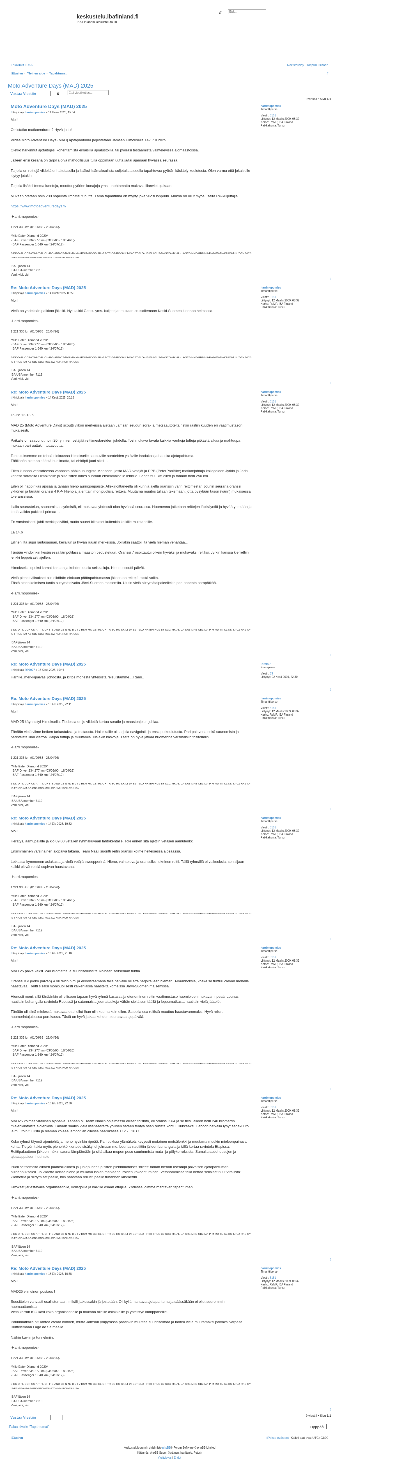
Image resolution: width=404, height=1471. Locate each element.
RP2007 (266, 664)
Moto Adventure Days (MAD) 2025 (50, 86)
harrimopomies (271, 105)
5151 (273, 115)
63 (271, 673)
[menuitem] (29, 65)
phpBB (166, 1447)
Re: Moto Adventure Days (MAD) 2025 (48, 287)
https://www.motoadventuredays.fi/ (38, 206)
